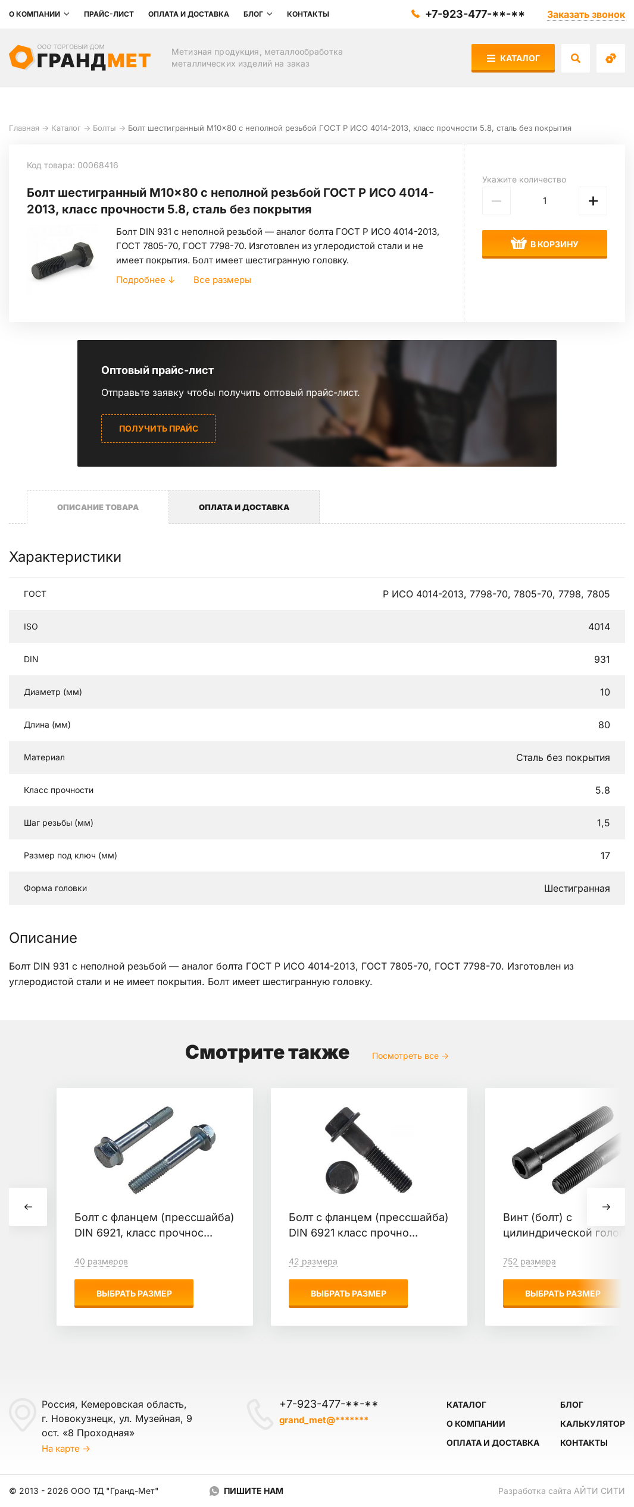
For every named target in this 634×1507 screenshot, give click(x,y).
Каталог (513, 58)
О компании (475, 1423)
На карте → (66, 1448)
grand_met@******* (323, 1420)
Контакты (584, 1442)
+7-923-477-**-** (475, 14)
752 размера (529, 1261)
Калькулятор (592, 1423)
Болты (104, 128)
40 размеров (101, 1261)
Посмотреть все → (410, 1055)
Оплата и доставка (492, 1442)
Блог (571, 1404)
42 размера (313, 1261)
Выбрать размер (134, 1293)
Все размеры (222, 279)
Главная (24, 128)
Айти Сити (599, 1491)
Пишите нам (253, 1491)
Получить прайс (158, 428)
